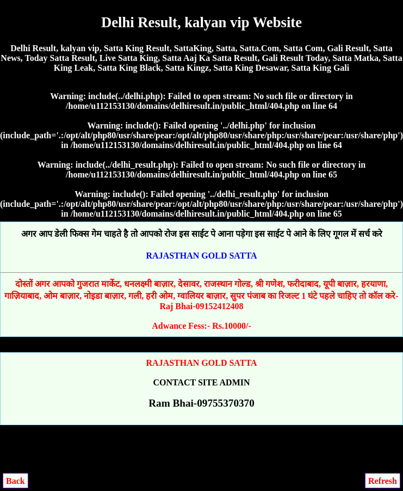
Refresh (382, 481)
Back (15, 481)
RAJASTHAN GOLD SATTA (201, 255)
